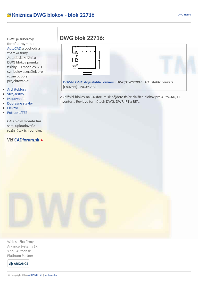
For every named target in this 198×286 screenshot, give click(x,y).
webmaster (51, 275)
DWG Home (184, 14)
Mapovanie (15, 98)
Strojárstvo (15, 94)
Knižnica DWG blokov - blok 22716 (53, 14)
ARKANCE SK (35, 275)
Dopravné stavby (20, 103)
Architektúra (16, 89)
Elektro (12, 108)
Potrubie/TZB (17, 112)
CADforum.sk (28, 140)
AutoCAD (14, 48)
